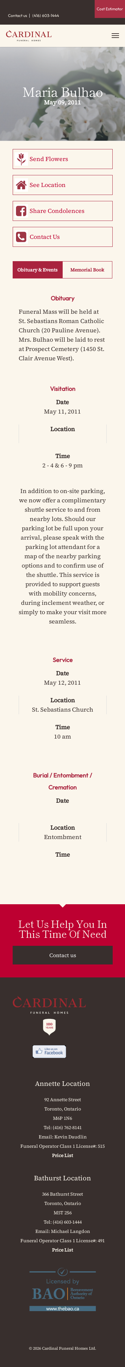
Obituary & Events (37, 269)
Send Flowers (49, 159)
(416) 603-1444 (45, 15)
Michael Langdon (70, 1231)
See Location (48, 185)
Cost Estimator (110, 8)
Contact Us (45, 237)
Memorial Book (87, 269)
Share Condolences (57, 211)
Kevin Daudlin (70, 1136)
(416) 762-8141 (67, 1127)
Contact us (17, 15)
